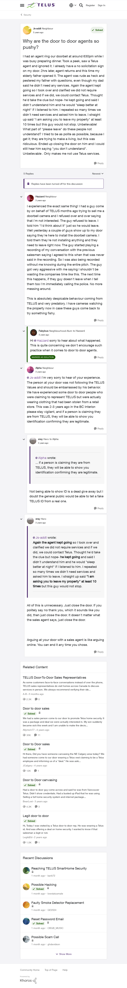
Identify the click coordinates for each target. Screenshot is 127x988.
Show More (64, 954)
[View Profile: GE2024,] (26, 904)
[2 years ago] (40, 837)
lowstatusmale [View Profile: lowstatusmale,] (55, 893)
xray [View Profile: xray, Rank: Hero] (40, 439)
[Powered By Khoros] (63, 980)
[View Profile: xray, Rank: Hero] (32, 440)
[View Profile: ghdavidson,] (26, 939)
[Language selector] (73, 5)
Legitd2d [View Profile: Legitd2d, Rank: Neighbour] (27, 837)
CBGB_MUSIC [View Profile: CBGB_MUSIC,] (55, 927)
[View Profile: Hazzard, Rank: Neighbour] (30, 198)
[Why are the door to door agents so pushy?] (40, 200)
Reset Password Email (47, 919)
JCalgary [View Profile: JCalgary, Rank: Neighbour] (27, 765)
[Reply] (98, 163)
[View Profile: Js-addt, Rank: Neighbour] (27, 30)
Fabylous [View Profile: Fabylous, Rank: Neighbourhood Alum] (43, 330)
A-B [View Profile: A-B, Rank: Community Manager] (25, 693)
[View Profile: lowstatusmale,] (26, 886)
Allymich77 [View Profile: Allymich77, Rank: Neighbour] (29, 729)
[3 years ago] (40, 801)
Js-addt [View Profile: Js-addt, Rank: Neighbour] (37, 28)
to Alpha (54, 439)
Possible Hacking (43, 884)
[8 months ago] (36, 694)
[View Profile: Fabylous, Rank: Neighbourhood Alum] (33, 332)
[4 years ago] (42, 729)
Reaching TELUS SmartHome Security (59, 868)
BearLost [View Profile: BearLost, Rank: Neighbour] (28, 801)
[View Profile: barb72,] (26, 870)
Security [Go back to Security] (25, 14)
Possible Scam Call (45, 937)
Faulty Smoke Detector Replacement (57, 903)
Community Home (30, 969)
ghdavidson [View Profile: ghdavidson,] (54, 944)
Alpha (42, 458)
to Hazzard (79, 330)
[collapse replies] (21, 197)
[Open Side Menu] (22, 5)
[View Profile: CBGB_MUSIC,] (26, 921)
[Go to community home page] (41, 5)
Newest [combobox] (98, 173)
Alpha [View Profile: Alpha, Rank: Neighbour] (38, 367)
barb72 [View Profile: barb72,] (51, 875)
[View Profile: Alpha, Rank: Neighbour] (30, 369)
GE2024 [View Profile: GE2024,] (52, 909)
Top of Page (51, 969)
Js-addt (35, 377)
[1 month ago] (38, 875)
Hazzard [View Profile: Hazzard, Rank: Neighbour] (39, 196)
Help (65, 969)
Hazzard (43, 340)
